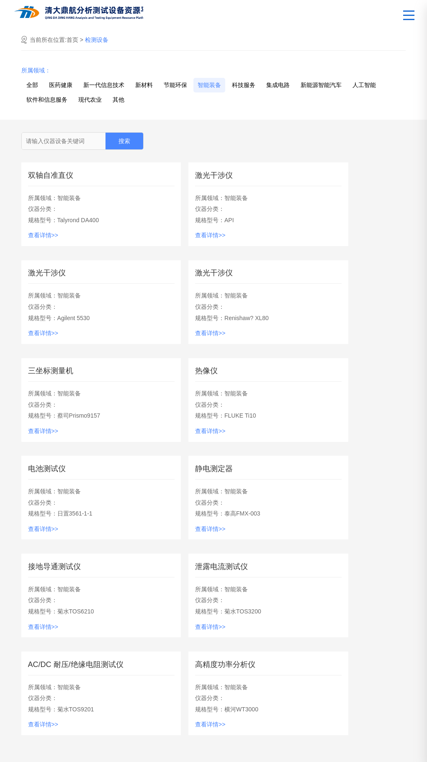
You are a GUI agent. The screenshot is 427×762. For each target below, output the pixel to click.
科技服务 (243, 87)
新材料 (144, 87)
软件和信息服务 (46, 101)
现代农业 (90, 101)
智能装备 (209, 87)
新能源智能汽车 (321, 87)
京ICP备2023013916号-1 (378, 751)
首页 (73, 41)
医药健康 (60, 87)
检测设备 (96, 41)
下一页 (288, 603)
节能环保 (175, 87)
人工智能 (364, 87)
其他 (118, 101)
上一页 (139, 603)
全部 (32, 87)
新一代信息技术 (103, 87)
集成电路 (278, 87)
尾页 (323, 603)
